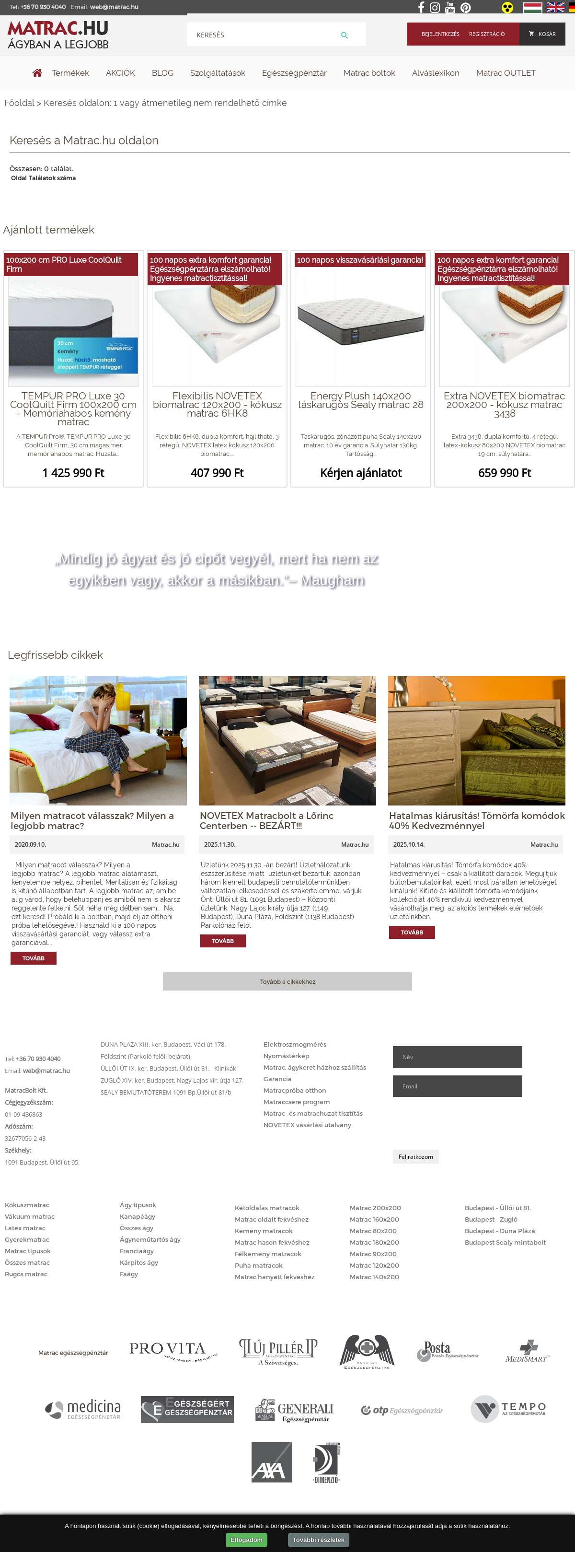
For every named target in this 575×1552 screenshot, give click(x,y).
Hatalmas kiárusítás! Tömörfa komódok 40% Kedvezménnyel (477, 820)
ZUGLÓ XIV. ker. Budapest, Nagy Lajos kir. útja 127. (172, 1080)
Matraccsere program (297, 1102)
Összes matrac (27, 1262)
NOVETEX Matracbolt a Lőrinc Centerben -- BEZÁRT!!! (267, 820)
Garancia (278, 1079)
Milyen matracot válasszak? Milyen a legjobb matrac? (92, 820)
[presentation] (466, 1123)
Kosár (542, 33)
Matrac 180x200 (374, 1242)
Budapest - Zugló (491, 1219)
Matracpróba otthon (295, 1090)
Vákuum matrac (30, 1216)
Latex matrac (25, 1228)
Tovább (34, 958)
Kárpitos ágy (139, 1262)
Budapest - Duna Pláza (500, 1231)
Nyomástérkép (287, 1056)
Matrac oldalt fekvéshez (272, 1219)
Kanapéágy (137, 1216)
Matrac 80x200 (373, 1231)
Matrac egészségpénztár (73, 1352)
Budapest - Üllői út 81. (498, 1208)
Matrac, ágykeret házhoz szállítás (315, 1067)
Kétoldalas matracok (267, 1208)
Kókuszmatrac (27, 1205)
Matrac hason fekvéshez (272, 1242)
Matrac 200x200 (375, 1208)
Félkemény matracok (268, 1254)
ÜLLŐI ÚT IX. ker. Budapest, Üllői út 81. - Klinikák (168, 1068)
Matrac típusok (28, 1251)
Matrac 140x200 (374, 1277)
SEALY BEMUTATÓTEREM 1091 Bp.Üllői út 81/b (166, 1092)
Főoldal (19, 103)
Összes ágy (136, 1228)
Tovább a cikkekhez (287, 981)
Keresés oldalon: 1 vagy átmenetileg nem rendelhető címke (165, 103)
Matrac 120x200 (374, 1265)
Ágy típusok (138, 1205)
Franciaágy (137, 1251)
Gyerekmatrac (27, 1239)
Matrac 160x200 (374, 1219)
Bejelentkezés (441, 33)
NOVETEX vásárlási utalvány (307, 1125)
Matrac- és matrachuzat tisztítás (313, 1113)
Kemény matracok (264, 1231)
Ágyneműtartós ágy (150, 1239)
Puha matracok (259, 1265)
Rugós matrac (26, 1274)
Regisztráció (487, 33)
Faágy (129, 1274)
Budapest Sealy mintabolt (505, 1242)
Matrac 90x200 (373, 1254)
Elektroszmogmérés (295, 1044)
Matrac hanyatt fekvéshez (275, 1277)
